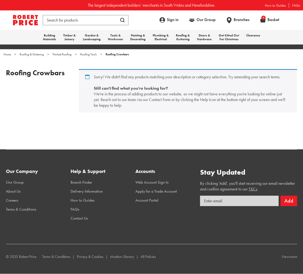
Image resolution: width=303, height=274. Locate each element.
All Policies (148, 256)
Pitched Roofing (62, 54)
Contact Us (79, 218)
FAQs (296, 5)
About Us (13, 191)
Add (288, 200)
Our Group (206, 19)
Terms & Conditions (21, 209)
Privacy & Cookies (90, 256)
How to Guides (275, 5)
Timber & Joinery (69, 37)
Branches (242, 19)
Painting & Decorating (138, 37)
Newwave (289, 256)
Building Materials (49, 37)
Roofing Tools (88, 54)
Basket (270, 19)
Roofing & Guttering (183, 37)
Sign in (172, 19)
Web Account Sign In (152, 182)
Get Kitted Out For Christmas (229, 37)
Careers (12, 200)
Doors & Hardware (204, 37)
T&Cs (253, 189)
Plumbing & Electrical (161, 37)
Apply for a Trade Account (156, 191)
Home (7, 54)
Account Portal (146, 200)
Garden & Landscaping (92, 37)
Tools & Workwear (115, 37)
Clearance (253, 35)
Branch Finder (81, 182)
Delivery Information (87, 191)
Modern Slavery (122, 256)
